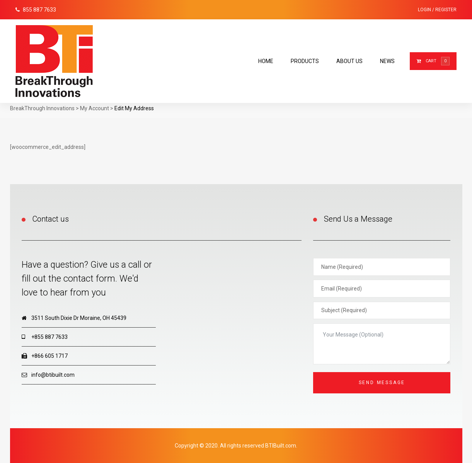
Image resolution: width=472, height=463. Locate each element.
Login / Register (437, 9)
